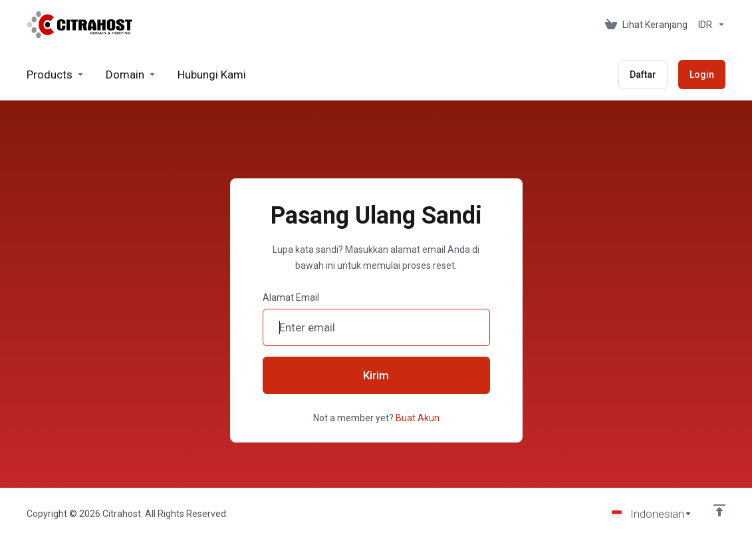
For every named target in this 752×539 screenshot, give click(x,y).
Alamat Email (291, 297)
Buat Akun (417, 418)
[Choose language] (652, 513)
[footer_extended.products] (55, 74)
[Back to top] (719, 510)
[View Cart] (646, 25)
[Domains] (131, 74)
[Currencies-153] (709, 25)
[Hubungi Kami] (212, 74)
